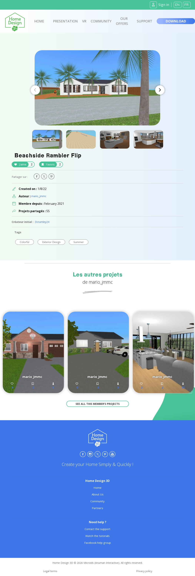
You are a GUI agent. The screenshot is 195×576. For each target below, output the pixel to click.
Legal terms (50, 571)
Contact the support (97, 529)
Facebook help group (97, 543)
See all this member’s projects (98, 404)
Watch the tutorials (97, 536)
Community (101, 21)
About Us (98, 494)
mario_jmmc (38, 196)
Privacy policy (144, 571)
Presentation (65, 21)
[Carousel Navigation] (97, 90)
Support (144, 21)
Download (176, 21)
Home (39, 21)
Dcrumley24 (42, 222)
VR (84, 21)
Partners (97, 508)
